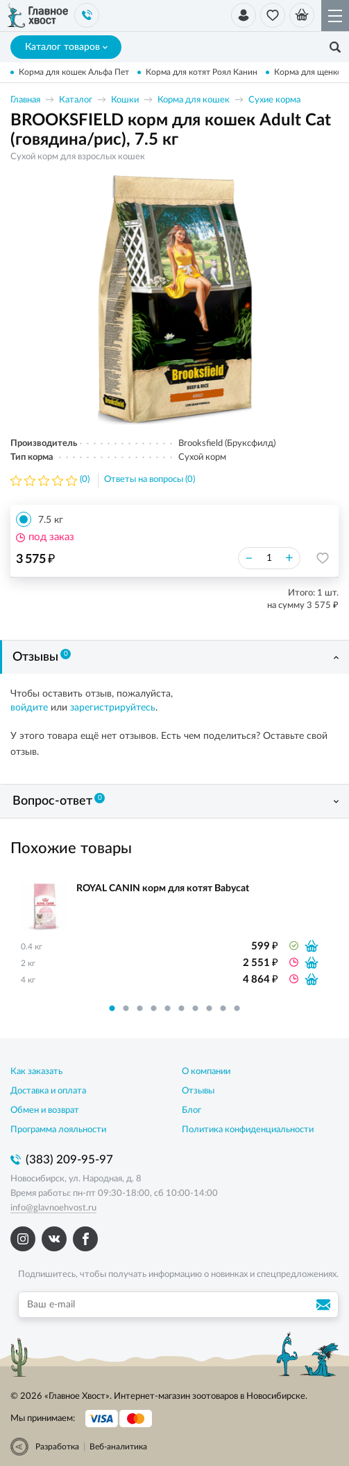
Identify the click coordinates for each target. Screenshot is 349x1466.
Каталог (75, 100)
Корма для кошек (194, 100)
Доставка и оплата (48, 1091)
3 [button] (140, 1008)
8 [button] (209, 1008)
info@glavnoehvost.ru (53, 1208)
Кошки (125, 100)
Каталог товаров (66, 47)
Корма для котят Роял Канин (201, 72)
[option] (175, 299)
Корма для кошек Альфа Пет (74, 72)
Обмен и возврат (44, 1110)
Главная (25, 100)
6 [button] (181, 1008)
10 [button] (237, 1008)
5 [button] (167, 1008)
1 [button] (112, 1008)
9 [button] (223, 1008)
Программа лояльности (58, 1129)
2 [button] (126, 1008)
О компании (206, 1071)
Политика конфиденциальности (248, 1129)
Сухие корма (274, 100)
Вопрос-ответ (58, 800)
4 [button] (154, 1008)
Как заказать (36, 1071)
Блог (191, 1110)
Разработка (57, 1446)
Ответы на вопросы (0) (149, 479)
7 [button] (195, 1008)
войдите (29, 708)
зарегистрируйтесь (112, 708)
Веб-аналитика (118, 1446)
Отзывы (41, 656)
